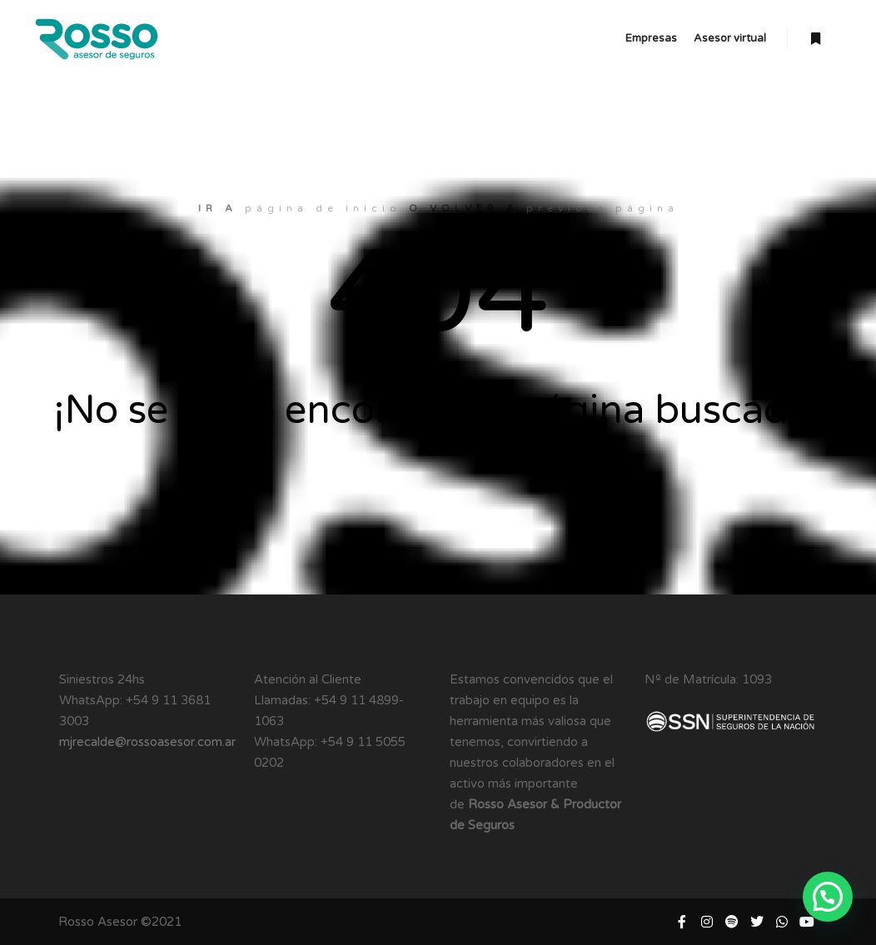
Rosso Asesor (97, 921)
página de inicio (323, 208)
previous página (602, 208)
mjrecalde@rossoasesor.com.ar (147, 741)
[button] (828, 897)
